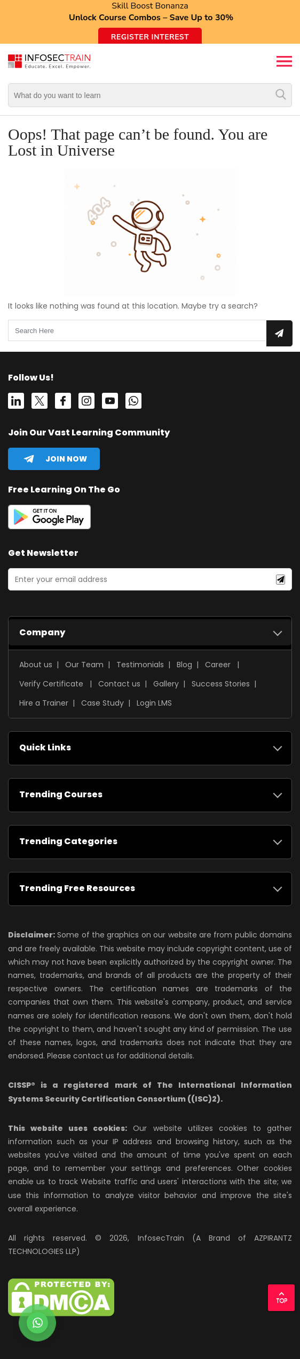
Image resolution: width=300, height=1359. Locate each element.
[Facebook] (63, 403)
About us (35, 664)
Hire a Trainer (43, 703)
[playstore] (49, 519)
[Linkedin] (16, 403)
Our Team (84, 664)
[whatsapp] (133, 403)
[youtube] (110, 403)
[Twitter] (39, 403)
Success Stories (221, 683)
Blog (184, 664)
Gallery (166, 683)
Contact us (119, 683)
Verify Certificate (52, 683)
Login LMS (154, 703)
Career (218, 664)
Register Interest (150, 37)
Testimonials (140, 664)
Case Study (102, 703)
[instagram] (86, 403)
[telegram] (54, 459)
